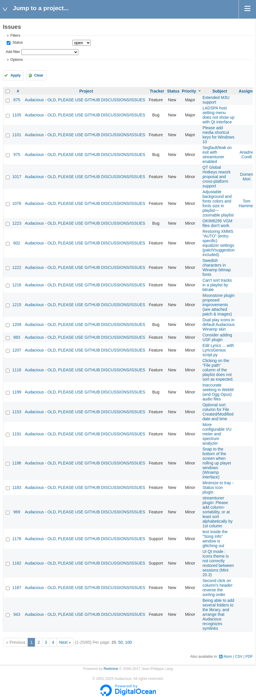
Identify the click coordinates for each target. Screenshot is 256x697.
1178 (16, 538)
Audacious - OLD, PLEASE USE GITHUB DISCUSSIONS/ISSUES (85, 99)
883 (16, 337)
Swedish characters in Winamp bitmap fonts (216, 267)
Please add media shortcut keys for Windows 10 (218, 134)
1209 (16, 324)
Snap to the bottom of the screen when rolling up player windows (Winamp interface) (216, 463)
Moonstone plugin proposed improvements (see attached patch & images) (218, 304)
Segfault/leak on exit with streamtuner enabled (217, 154)
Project (86, 91)
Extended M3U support (216, 99)
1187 (16, 587)
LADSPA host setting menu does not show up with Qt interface (218, 115)
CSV (239, 657)
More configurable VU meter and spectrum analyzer (217, 434)
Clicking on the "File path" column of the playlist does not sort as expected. (218, 370)
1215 (16, 304)
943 (16, 614)
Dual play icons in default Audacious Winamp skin (218, 324)
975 (16, 154)
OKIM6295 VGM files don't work (217, 223)
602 (16, 243)
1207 (16, 350)
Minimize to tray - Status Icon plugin (218, 487)
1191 (16, 434)
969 (16, 512)
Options (16, 60)
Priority (189, 91)
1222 (16, 267)
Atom (227, 657)
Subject (219, 91)
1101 (16, 134)
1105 (16, 115)
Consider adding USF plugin (217, 337)
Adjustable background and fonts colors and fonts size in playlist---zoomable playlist (218, 203)
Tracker (157, 91)
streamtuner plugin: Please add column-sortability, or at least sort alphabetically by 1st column (217, 512)
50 (120, 642)
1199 (16, 392)
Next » (65, 642)
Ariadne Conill (246, 154)
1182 (16, 563)
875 (16, 99)
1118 (16, 370)
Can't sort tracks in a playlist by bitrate (217, 285)
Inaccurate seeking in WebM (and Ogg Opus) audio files (218, 392)
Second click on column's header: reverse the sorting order (217, 587)
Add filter (13, 52)
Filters (15, 35)
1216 (16, 285)
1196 (16, 463)
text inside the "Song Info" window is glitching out (214, 538)
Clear (38, 75)
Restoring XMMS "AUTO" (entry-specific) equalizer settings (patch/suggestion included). (218, 243)
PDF (249, 657)
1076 (16, 203)
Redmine (111, 669)
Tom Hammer (247, 203)
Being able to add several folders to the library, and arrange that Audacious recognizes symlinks (218, 614)
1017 (16, 176)
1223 (16, 223)
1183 (16, 487)
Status (17, 42)
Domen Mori (246, 176)
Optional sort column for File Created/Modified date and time (218, 411)
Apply (15, 75)
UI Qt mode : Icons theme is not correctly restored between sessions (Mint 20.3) (218, 563)
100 (128, 642)
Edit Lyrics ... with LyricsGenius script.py (218, 350)
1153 (16, 411)
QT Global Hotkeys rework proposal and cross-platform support (216, 176)
